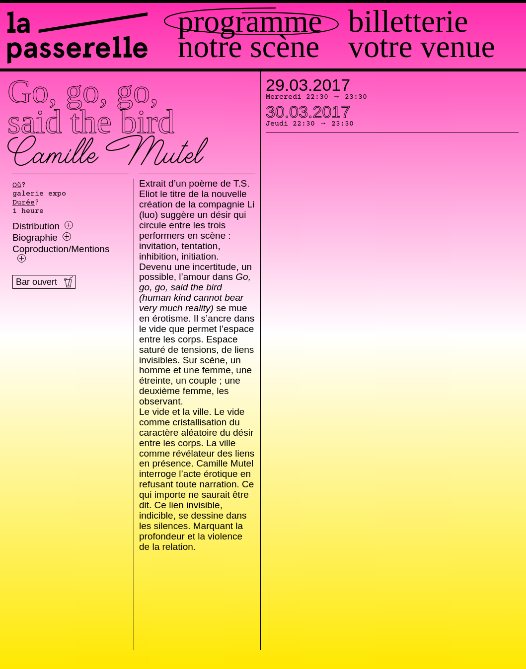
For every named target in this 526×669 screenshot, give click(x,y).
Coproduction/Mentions (60, 253)
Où (16, 186)
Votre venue (421, 47)
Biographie (41, 238)
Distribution (42, 226)
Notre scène (248, 47)
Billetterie (408, 21)
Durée (23, 203)
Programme (250, 21)
